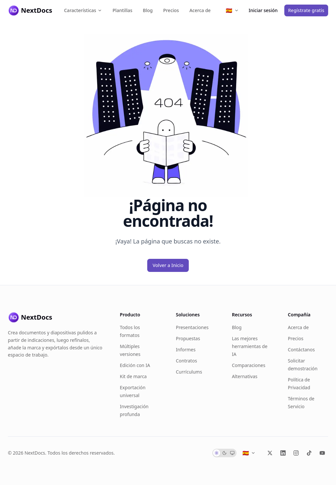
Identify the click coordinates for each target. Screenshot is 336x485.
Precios (171, 10)
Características (83, 10)
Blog (148, 10)
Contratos (186, 361)
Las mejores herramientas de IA (250, 346)
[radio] (216, 453)
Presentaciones (192, 327)
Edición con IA (135, 365)
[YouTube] (322, 453)
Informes (185, 349)
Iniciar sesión (263, 10)
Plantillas (123, 10)
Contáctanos (301, 349)
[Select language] (232, 10)
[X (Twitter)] (270, 453)
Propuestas (188, 338)
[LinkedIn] (283, 453)
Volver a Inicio (167, 265)
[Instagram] (296, 453)
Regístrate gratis (306, 10)
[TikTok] (309, 453)
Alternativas (244, 376)
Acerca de (200, 10)
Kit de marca (133, 376)
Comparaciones (248, 365)
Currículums (189, 372)
